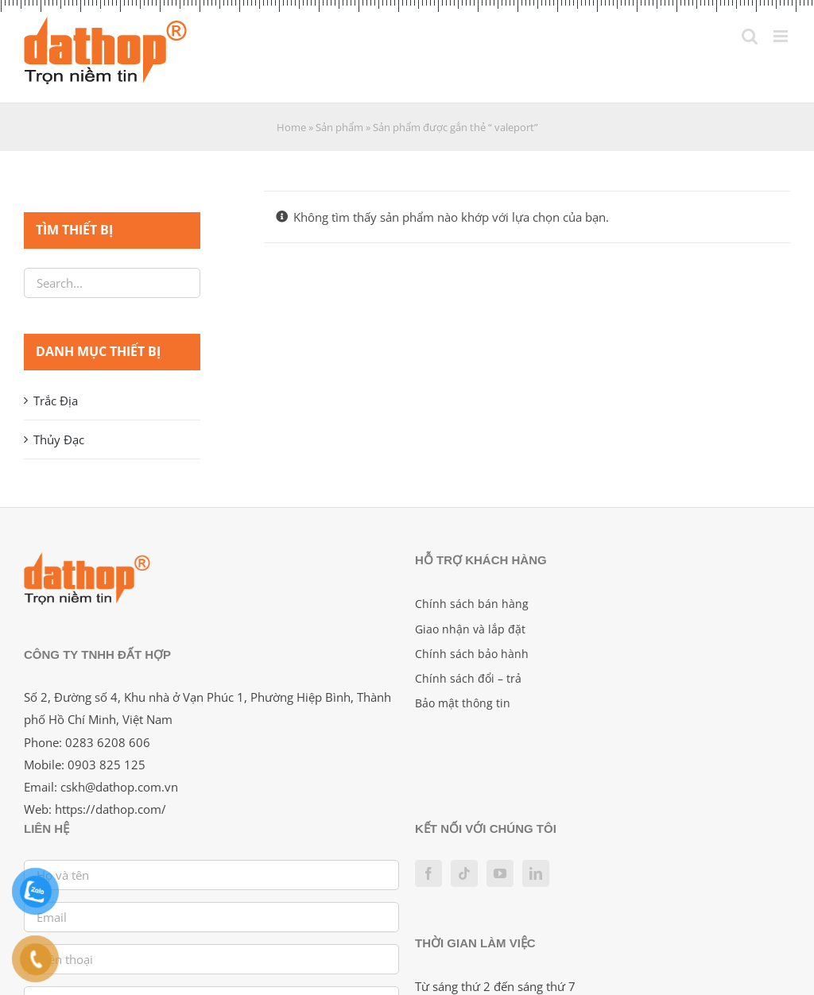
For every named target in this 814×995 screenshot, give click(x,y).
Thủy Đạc (58, 439)
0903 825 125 (106, 764)
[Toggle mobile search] (750, 36)
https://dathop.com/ (110, 809)
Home (291, 127)
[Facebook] (428, 873)
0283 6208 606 (107, 742)
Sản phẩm (339, 127)
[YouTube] (500, 873)
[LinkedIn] (535, 873)
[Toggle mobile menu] (781, 36)
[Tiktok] (464, 873)
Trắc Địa (55, 400)
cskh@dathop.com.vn (119, 787)
